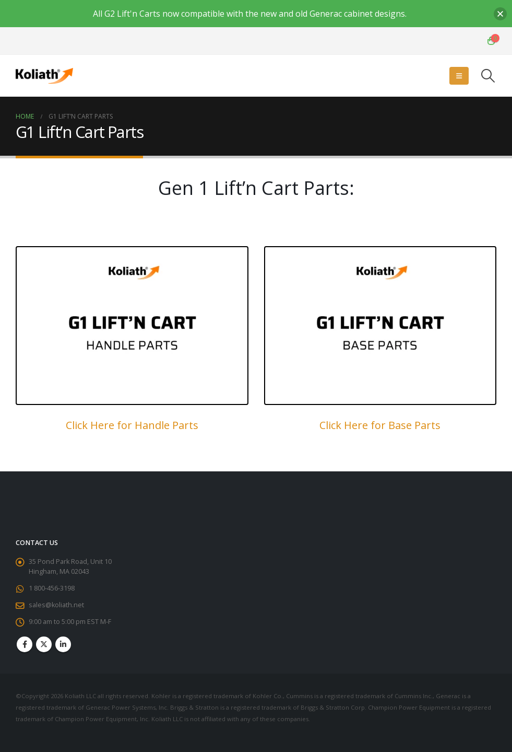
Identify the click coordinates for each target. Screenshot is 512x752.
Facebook (24, 644)
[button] (459, 76)
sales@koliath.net (56, 604)
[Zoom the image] (132, 253)
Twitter (44, 644)
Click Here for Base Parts (379, 425)
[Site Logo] (44, 75)
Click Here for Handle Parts (132, 425)
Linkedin (63, 644)
